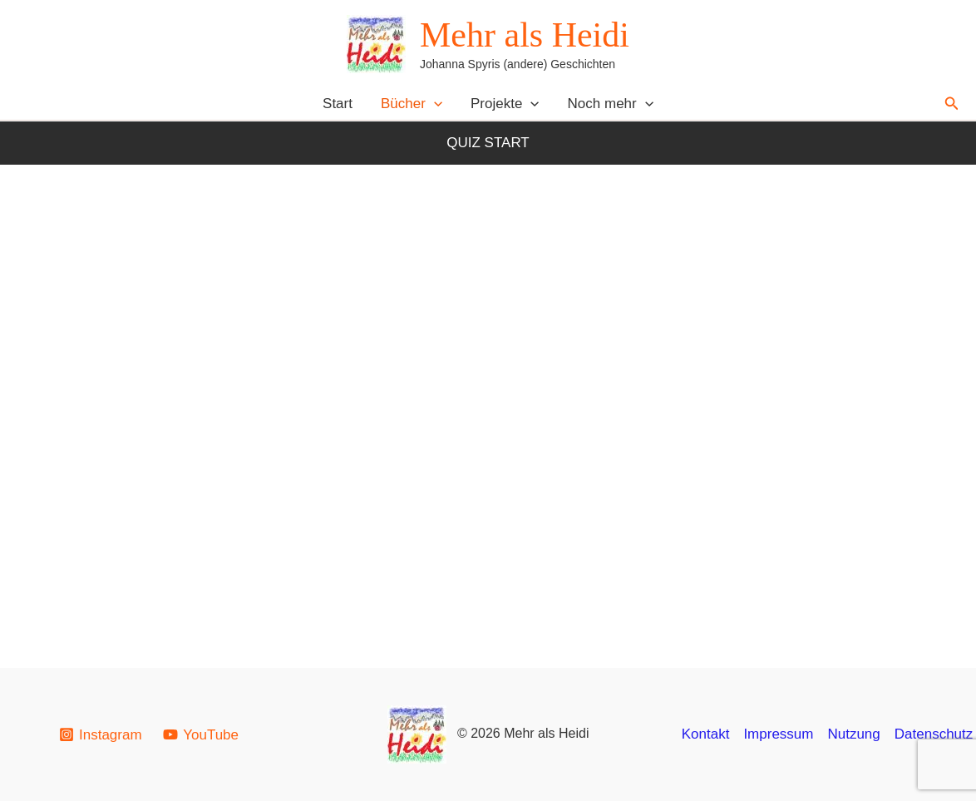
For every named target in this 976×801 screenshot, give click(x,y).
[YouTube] (200, 734)
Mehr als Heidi (524, 35)
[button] (434, 103)
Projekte (505, 103)
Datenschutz (934, 734)
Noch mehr (610, 103)
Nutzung (853, 734)
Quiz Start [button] (488, 143)
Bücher (411, 103)
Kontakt (706, 734)
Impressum (778, 734)
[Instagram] (100, 734)
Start (337, 103)
